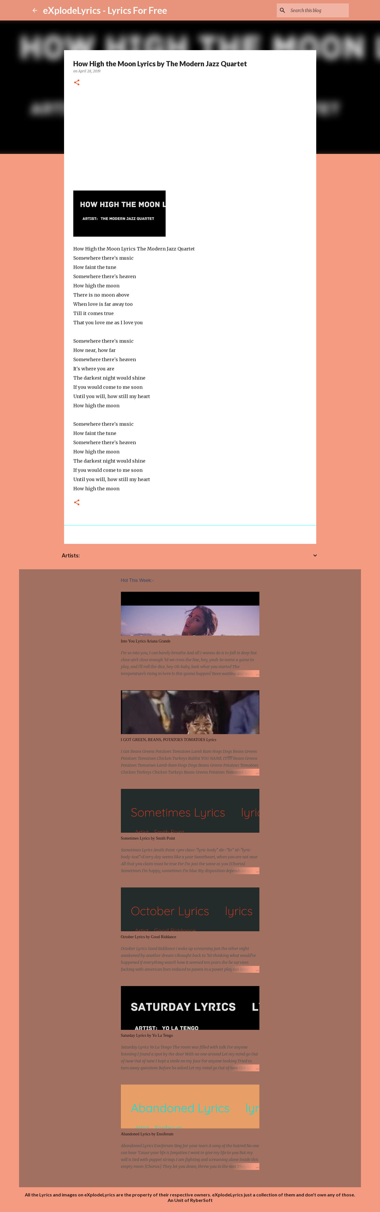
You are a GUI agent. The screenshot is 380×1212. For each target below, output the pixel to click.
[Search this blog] (318, 10)
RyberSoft (201, 1200)
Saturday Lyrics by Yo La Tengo (147, 1035)
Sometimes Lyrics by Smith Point (148, 838)
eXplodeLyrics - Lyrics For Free (105, 10)
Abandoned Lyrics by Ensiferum (147, 1134)
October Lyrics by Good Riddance (148, 937)
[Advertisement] (190, 136)
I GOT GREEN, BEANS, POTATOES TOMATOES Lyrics (168, 740)
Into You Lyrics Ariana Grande (146, 641)
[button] (76, 83)
